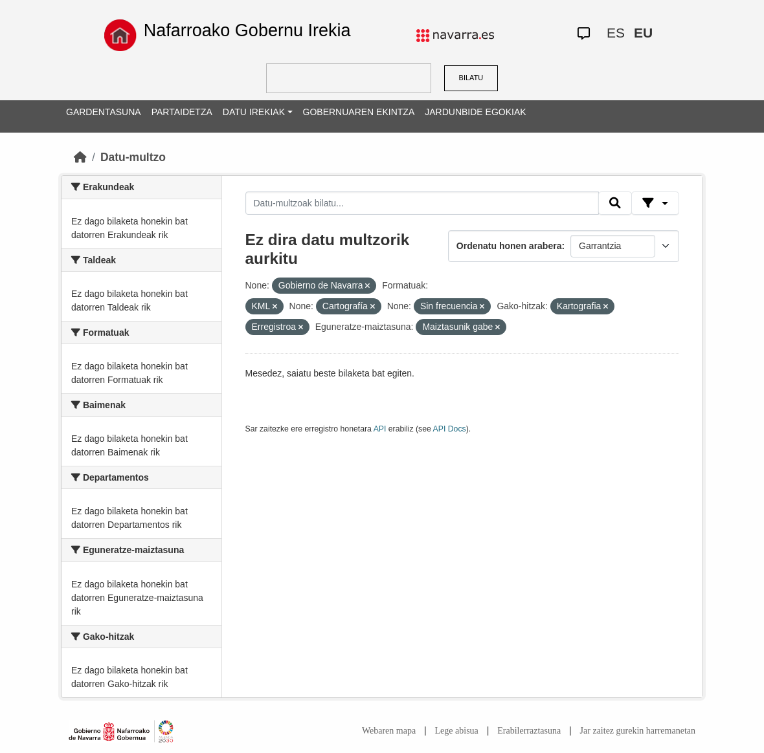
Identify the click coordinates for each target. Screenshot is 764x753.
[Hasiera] (80, 157)
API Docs (449, 428)
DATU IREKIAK (254, 112)
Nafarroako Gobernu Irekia (247, 30)
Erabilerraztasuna (529, 731)
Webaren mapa (389, 731)
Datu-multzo (133, 157)
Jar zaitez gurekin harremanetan (637, 731)
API (380, 428)
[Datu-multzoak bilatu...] (422, 203)
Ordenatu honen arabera (509, 246)
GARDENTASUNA (103, 112)
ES (616, 32)
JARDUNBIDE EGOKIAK (475, 112)
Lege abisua (456, 731)
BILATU (471, 78)
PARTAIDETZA (182, 112)
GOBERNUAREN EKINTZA (359, 112)
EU (643, 32)
